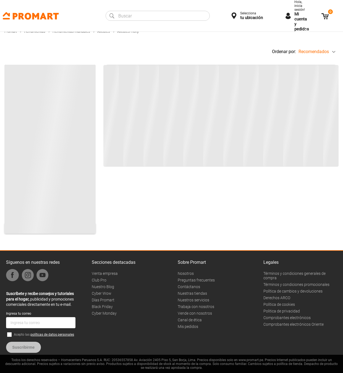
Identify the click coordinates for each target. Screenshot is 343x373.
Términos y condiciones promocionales (296, 284)
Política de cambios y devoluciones (293, 291)
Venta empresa (105, 273)
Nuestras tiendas (192, 293)
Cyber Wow (101, 293)
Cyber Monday (104, 313)
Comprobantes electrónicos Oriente (293, 324)
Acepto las (44, 335)
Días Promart (103, 300)
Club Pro (99, 280)
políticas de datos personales (52, 335)
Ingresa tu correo (18, 313)
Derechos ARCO (276, 298)
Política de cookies (279, 304)
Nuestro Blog (103, 287)
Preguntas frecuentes (196, 280)
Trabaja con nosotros (196, 306)
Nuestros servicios (193, 300)
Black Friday (102, 306)
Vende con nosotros (195, 313)
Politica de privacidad (281, 311)
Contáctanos (189, 287)
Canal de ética (190, 320)
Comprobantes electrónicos (287, 317)
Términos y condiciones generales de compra (294, 275)
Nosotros (186, 273)
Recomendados (314, 51)
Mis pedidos (188, 326)
